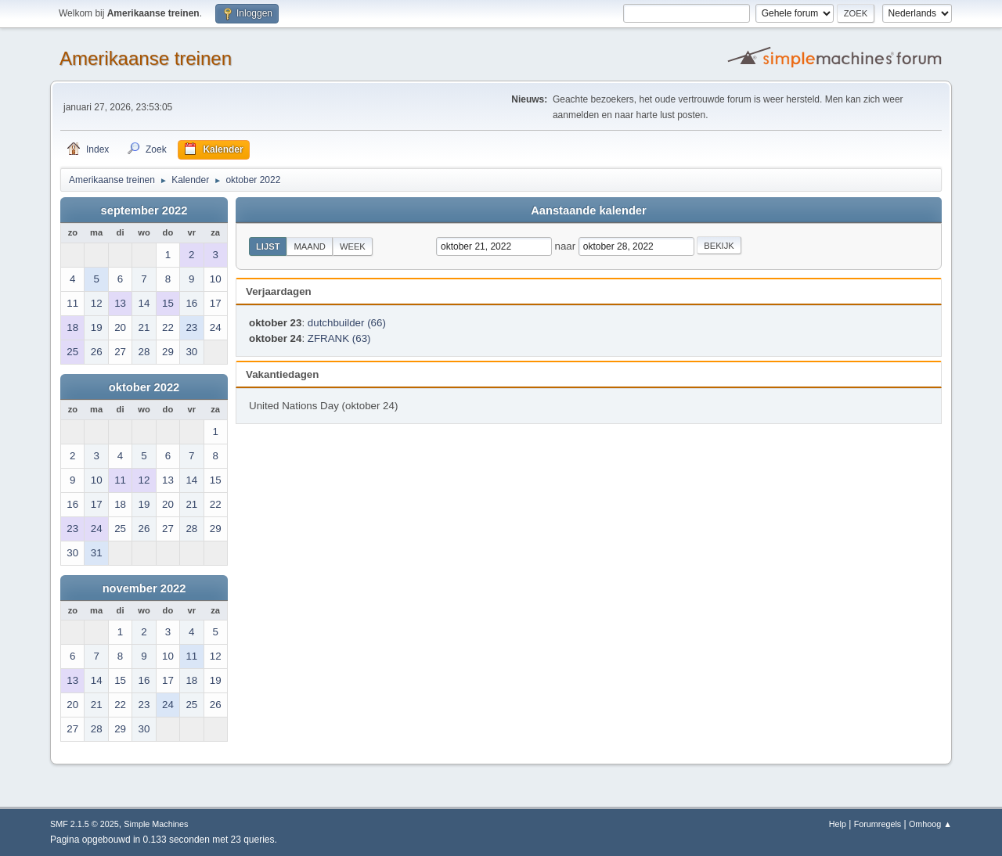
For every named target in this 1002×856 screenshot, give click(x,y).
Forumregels (878, 824)
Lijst (267, 246)
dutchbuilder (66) (347, 323)
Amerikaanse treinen (145, 58)
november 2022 (144, 588)
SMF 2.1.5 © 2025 (84, 824)
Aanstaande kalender (588, 210)
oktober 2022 (144, 387)
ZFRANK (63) (339, 338)
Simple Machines (156, 824)
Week (353, 246)
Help (837, 824)
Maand (309, 246)
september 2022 (144, 210)
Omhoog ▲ (930, 824)
